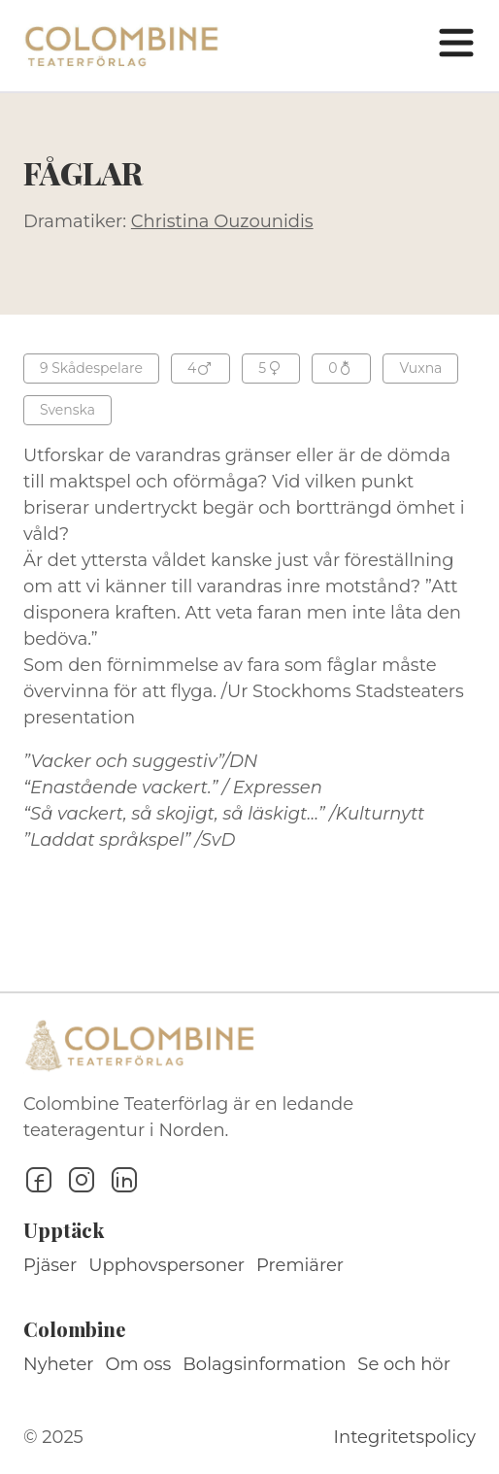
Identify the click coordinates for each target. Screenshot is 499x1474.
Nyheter (58, 1364)
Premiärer (300, 1265)
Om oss (139, 1364)
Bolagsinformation (264, 1364)
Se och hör (403, 1364)
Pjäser (50, 1265)
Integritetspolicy (405, 1437)
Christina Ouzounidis (222, 221)
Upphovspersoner (166, 1265)
